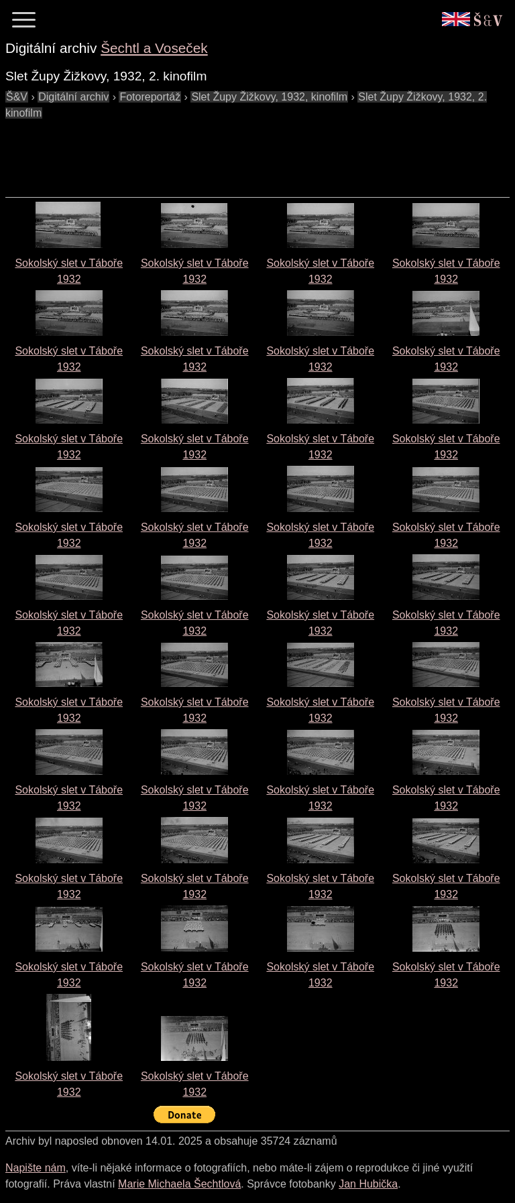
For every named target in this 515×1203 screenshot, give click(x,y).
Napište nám (35, 1168)
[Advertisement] (249, 151)
